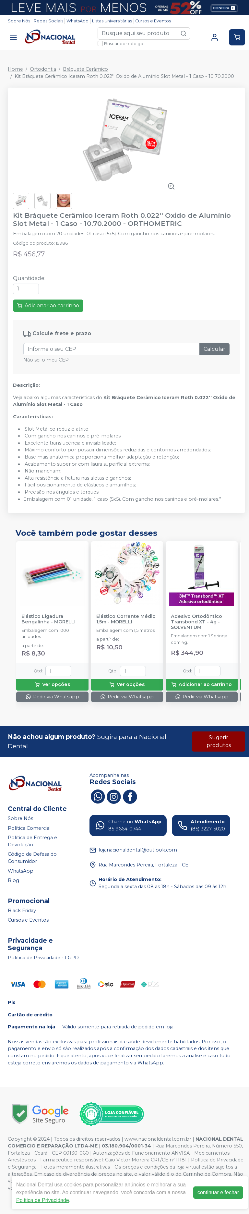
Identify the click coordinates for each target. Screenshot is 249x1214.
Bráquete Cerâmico (85, 69)
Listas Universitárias (112, 20)
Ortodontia (43, 69)
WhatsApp (77, 20)
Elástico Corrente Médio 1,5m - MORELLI (126, 619)
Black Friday (22, 911)
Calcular (214, 349)
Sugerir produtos (219, 741)
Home (15, 69)
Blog (13, 880)
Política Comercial (29, 828)
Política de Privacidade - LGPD (43, 958)
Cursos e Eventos (153, 20)
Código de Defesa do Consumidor (32, 858)
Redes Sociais (48, 20)
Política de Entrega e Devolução (32, 841)
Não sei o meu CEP (46, 360)
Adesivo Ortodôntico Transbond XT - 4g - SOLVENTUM (196, 622)
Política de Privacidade (42, 1200)
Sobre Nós (19, 20)
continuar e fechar (218, 1192)
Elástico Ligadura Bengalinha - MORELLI (48, 619)
